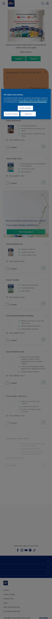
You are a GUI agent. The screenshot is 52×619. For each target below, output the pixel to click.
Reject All (28, 114)
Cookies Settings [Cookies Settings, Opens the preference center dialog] (25, 108)
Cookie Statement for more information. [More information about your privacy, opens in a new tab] (33, 102)
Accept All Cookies (11, 114)
